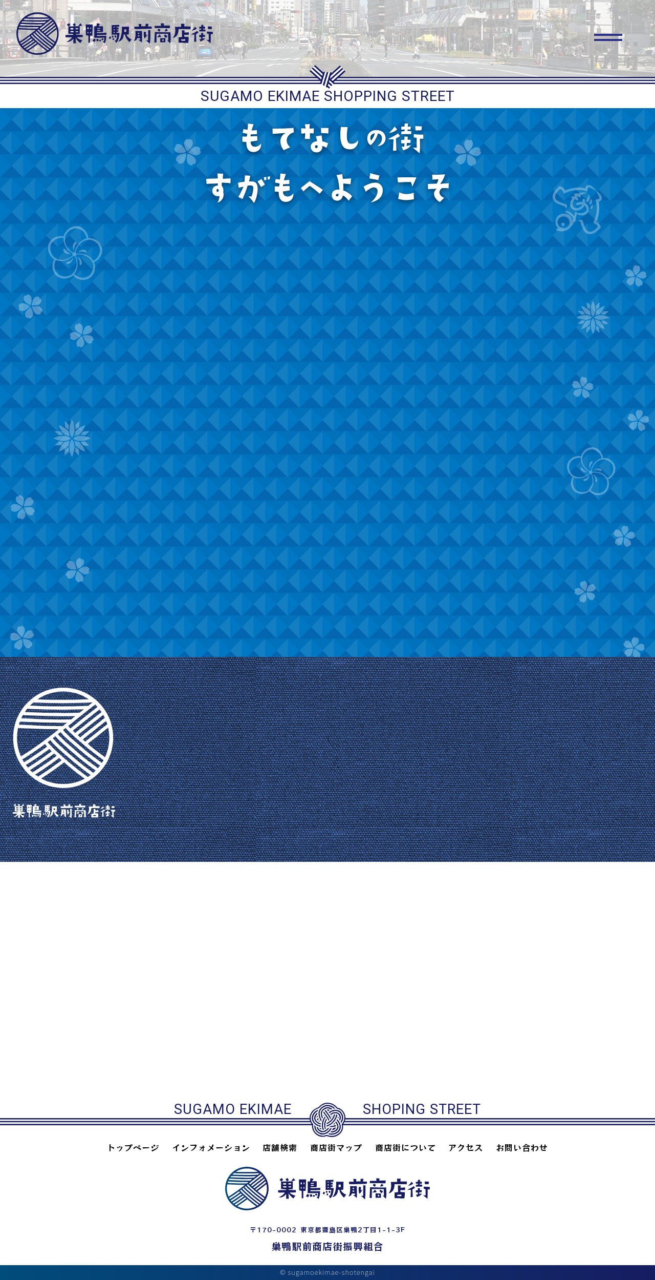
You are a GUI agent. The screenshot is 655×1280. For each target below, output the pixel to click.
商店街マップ (336, 1147)
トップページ (133, 1147)
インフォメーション (211, 1147)
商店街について (405, 1147)
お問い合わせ (522, 1147)
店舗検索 (280, 1147)
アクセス (465, 1147)
